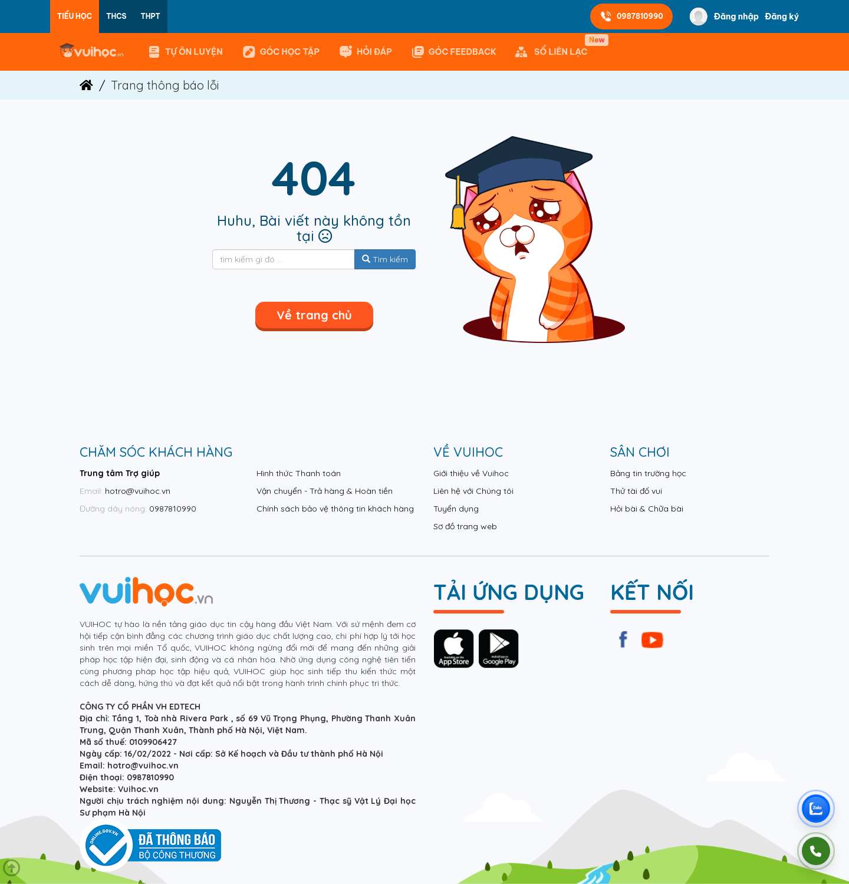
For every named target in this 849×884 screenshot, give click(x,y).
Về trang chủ (314, 315)
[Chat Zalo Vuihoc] (816, 808)
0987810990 (631, 16)
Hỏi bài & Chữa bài (646, 508)
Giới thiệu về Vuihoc (471, 473)
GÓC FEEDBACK (453, 52)
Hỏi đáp (365, 52)
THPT (150, 16)
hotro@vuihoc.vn (137, 491)
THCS (116, 16)
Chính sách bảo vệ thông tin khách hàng (335, 508)
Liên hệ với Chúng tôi (473, 491)
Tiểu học (74, 16)
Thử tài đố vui (636, 491)
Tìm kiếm (385, 259)
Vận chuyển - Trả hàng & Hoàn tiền (324, 491)
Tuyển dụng (456, 508)
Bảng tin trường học (648, 473)
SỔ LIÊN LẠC (553, 47)
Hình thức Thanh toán (298, 473)
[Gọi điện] (816, 851)
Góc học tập (281, 52)
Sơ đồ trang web (465, 526)
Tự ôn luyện (185, 52)
